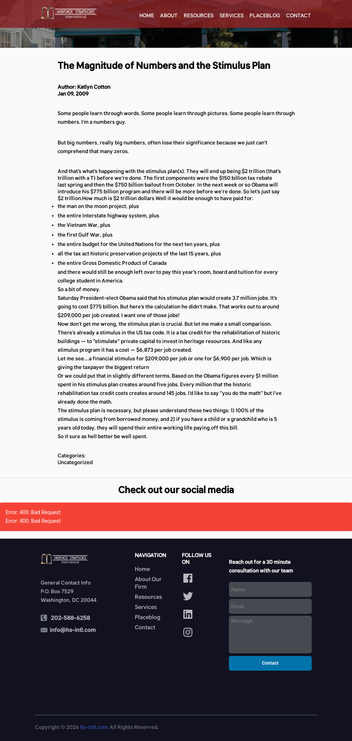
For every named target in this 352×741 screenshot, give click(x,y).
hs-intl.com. (94, 727)
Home (146, 15)
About (169, 15)
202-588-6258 (70, 618)
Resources (198, 15)
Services (231, 15)
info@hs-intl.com (73, 630)
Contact (298, 15)
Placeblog (265, 15)
